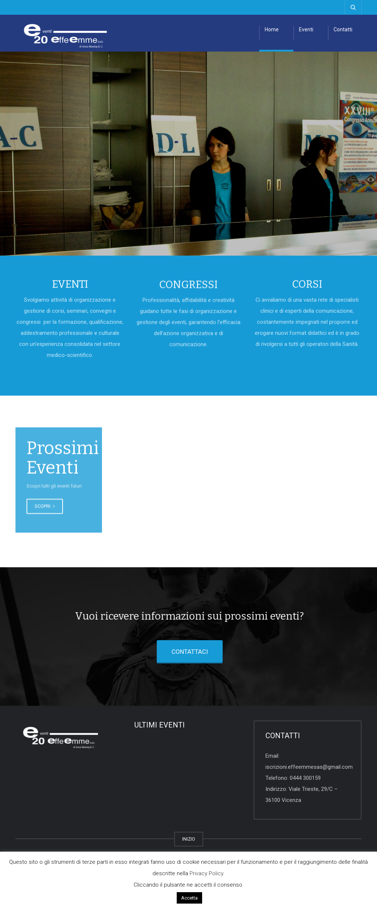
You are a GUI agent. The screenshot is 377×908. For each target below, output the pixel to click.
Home (272, 29)
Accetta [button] (189, 898)
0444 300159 (305, 778)
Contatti (343, 29)
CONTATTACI (175, 651)
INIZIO (188, 839)
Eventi (306, 29)
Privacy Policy (206, 873)
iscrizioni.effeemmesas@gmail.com (309, 767)
